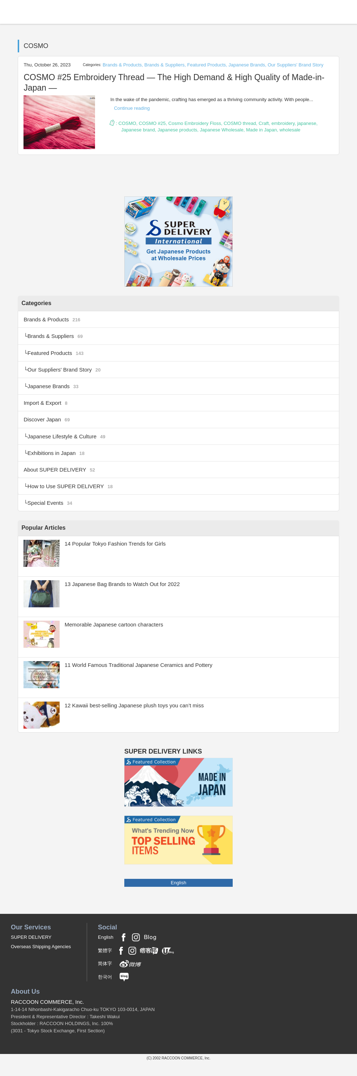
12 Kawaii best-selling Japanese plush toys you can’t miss (139, 719)
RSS (178, 185)
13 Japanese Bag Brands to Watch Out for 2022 (126, 598)
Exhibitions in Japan (58, 462)
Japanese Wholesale (222, 130)
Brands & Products (122, 65)
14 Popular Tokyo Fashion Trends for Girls (119, 557)
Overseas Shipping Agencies (41, 960)
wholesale (289, 130)
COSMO (127, 123)
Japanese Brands (246, 65)
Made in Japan (261, 130)
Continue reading (132, 108)
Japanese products (177, 130)
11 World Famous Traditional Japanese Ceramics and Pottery (144, 679)
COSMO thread (240, 123)
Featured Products (206, 65)
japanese (306, 123)
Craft (264, 123)
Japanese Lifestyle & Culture (69, 445)
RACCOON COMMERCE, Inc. (47, 1015)
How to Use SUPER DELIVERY (73, 498)
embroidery (282, 123)
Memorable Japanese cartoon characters (117, 638)
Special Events (51, 516)
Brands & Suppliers (165, 65)
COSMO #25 (152, 123)
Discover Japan (47, 427)
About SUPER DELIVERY (61, 480)
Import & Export (46, 409)
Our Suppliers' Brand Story (295, 65)
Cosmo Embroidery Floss (194, 123)
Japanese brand (138, 130)
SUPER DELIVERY (31, 951)
